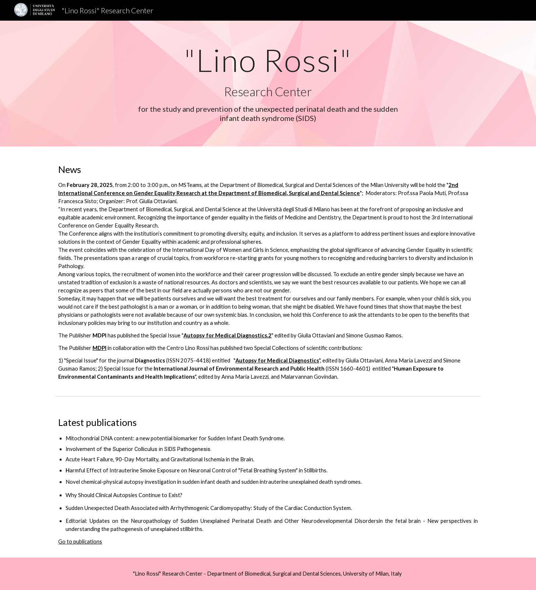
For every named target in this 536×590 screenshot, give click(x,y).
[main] (268, 83)
